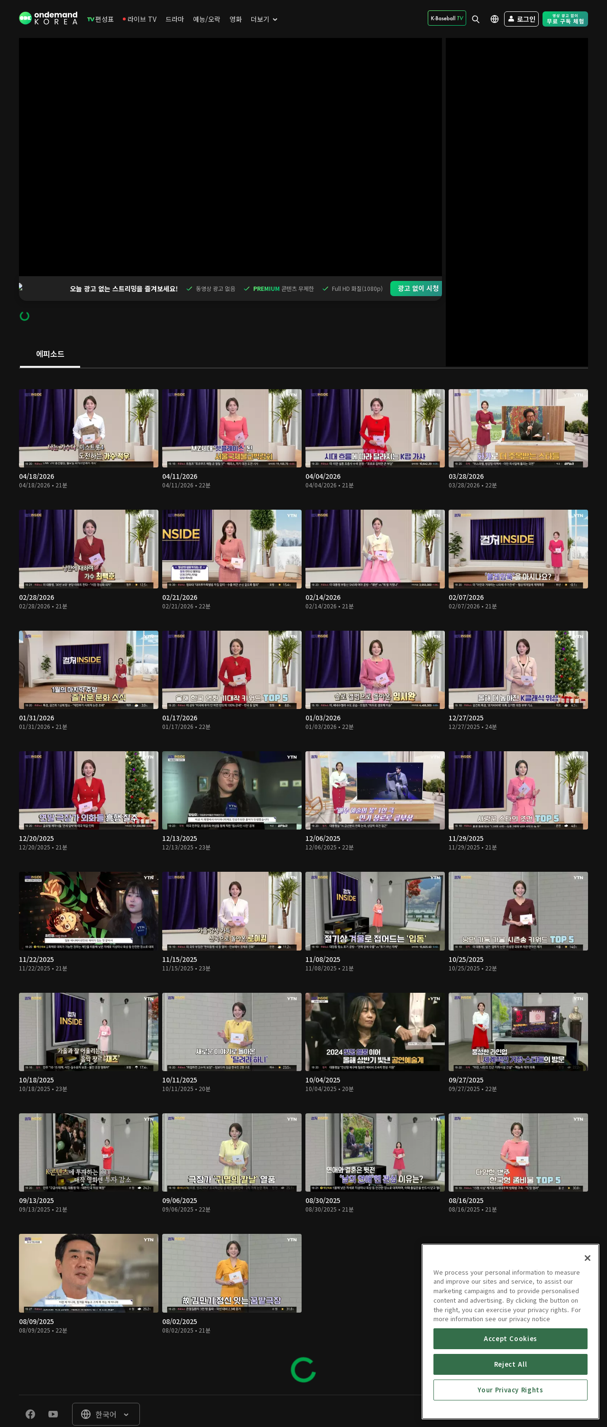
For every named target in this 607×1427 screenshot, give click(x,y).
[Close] (587, 1317)
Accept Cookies (510, 1398)
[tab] (50, 330)
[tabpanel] (303, 857)
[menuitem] (100, 19)
